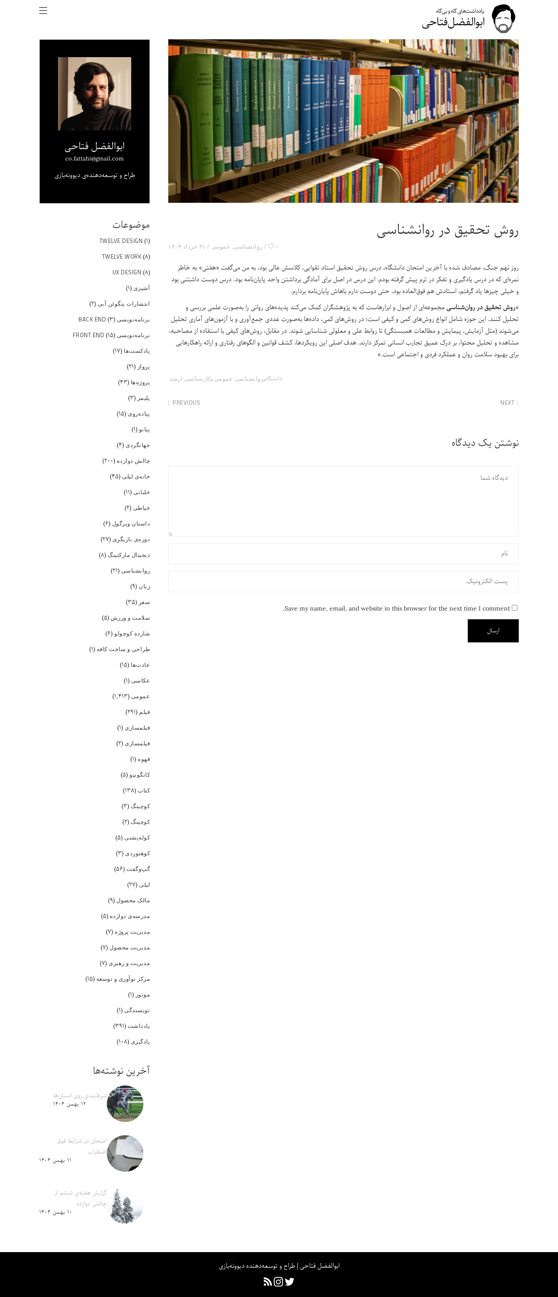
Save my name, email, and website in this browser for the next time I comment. (396, 609)
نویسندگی (137, 1010)
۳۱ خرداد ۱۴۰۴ (187, 246)
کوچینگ (140, 806)
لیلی (144, 884)
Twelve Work (122, 256)
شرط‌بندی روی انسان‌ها (80, 1096)
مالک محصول (133, 900)
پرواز (143, 366)
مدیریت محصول (129, 947)
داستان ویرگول (131, 523)
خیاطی (141, 507)
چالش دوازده (133, 460)
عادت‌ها (140, 664)
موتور (143, 994)
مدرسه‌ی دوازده (130, 915)
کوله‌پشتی (137, 837)
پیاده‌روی (139, 413)
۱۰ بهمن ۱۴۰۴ (55, 1212)
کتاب (144, 790)
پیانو (144, 429)
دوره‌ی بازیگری (131, 539)
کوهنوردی (137, 853)
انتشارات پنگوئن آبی (124, 303)
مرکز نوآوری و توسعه (123, 978)
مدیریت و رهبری (129, 963)
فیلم (144, 711)
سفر (144, 601)
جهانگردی (138, 444)
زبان (144, 586)
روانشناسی (247, 246)
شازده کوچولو (132, 633)
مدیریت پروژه (132, 931)
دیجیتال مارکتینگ (129, 554)
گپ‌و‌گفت (138, 868)
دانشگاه (273, 379)
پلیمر (143, 397)
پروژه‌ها (140, 382)
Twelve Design (121, 240)
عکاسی (140, 680)
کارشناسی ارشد (190, 378)
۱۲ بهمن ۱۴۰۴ (69, 1104)
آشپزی (141, 287)
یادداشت (139, 1025)
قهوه (144, 758)
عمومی (221, 246)
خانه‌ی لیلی (136, 476)
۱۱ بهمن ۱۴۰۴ (55, 1160)
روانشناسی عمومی (239, 378)
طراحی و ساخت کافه (123, 649)
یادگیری (140, 1041)
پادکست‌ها (137, 350)
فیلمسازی (137, 727)
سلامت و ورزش (130, 617)
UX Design (127, 272)
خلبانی (141, 492)
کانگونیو (139, 774)
